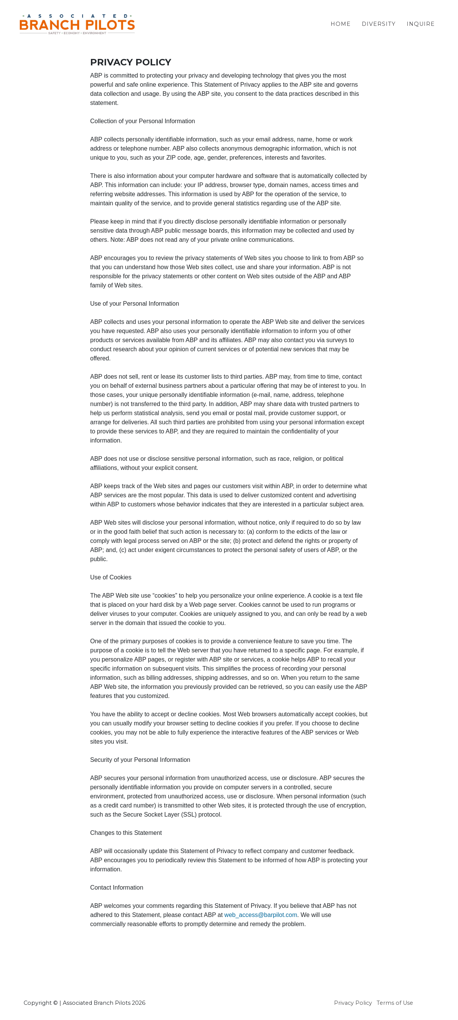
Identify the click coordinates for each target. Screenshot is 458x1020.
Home (341, 30)
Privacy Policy (353, 1002)
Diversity (379, 30)
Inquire (421, 30)
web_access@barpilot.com (260, 915)
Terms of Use (395, 1002)
